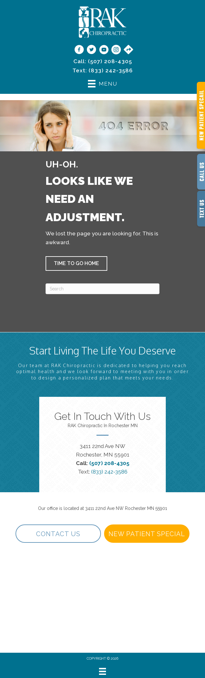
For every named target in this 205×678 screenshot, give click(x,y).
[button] (76, 263)
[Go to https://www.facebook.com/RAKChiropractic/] (79, 50)
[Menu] (102, 671)
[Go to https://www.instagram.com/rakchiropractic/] (116, 50)
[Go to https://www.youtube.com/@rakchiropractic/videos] (104, 50)
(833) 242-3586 (111, 70)
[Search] (102, 288)
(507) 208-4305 (110, 61)
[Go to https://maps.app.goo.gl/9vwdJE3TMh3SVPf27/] (128, 50)
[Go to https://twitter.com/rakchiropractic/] (91, 50)
